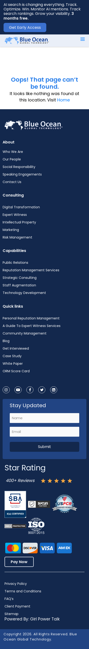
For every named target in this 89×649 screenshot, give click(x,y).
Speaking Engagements (22, 174)
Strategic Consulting (20, 277)
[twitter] (41, 389)
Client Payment (17, 606)
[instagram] (6, 389)
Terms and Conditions (23, 591)
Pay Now (19, 562)
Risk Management (17, 237)
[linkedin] (53, 389)
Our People (12, 159)
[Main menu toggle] (82, 39)
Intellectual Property (19, 222)
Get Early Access (25, 27)
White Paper (13, 363)
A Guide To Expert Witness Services (32, 325)
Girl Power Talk (45, 619)
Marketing (11, 229)
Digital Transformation (21, 207)
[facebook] (29, 389)
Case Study (12, 356)
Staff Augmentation (19, 285)
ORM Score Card (16, 371)
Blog (6, 341)
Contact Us (12, 182)
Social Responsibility (19, 166)
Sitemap (12, 613)
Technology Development (24, 292)
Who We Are (13, 151)
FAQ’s (9, 598)
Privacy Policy (16, 583)
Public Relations (15, 262)
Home (63, 100)
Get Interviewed (16, 348)
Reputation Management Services (31, 270)
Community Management (25, 333)
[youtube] (18, 389)
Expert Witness (15, 214)
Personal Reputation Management (31, 318)
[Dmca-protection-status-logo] (15, 526)
